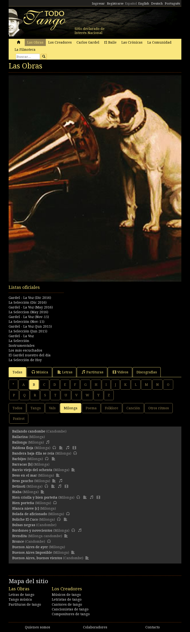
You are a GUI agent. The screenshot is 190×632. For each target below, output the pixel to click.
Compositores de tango (71, 614)
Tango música (20, 599)
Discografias (147, 372)
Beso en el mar (24, 475)
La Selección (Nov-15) (26, 322)
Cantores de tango (67, 604)
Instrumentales (22, 345)
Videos (120, 372)
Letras (65, 372)
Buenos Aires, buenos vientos (37, 558)
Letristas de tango (67, 599)
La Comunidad (159, 42)
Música (40, 372)
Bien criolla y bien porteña (34, 497)
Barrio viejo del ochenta (32, 470)
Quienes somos (37, 627)
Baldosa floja (22, 448)
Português (172, 3)
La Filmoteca (25, 49)
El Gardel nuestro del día (30, 355)
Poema (91, 408)
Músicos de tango (66, 595)
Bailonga (19, 442)
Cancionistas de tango (70, 609)
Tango (35, 408)
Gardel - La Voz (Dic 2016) (30, 298)
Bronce (18, 541)
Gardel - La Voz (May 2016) (31, 307)
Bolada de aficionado (29, 514)
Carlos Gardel (88, 42)
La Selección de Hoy (25, 360)
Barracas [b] (22, 464)
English (143, 3)
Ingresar (98, 3)
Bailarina (20, 437)
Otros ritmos (158, 408)
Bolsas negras (23, 525)
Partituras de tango (25, 604)
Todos (17, 408)
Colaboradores (95, 627)
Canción (133, 408)
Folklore (111, 408)
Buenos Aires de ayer (30, 547)
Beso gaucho (22, 481)
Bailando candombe (28, 431)
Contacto (152, 627)
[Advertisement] (95, 308)
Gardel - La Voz (21, 336)
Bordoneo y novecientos (32, 530)
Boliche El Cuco (25, 519)
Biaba (17, 492)
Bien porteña (23, 503)
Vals (52, 408)
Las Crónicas (131, 42)
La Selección (19, 341)
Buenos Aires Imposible (32, 552)
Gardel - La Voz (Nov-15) (29, 317)
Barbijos (19, 459)
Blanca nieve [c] (25, 508)
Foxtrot (18, 419)
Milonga (70, 408)
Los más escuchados (25, 350)
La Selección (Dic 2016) (28, 302)
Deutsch (157, 3)
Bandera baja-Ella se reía (33, 453)
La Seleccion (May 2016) (28, 312)
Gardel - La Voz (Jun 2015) (30, 326)
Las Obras (35, 42)
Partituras (92, 372)
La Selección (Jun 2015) (28, 331)
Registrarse (115, 3)
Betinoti (18, 486)
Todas (17, 372)
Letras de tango (21, 595)
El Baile (110, 42)
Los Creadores (60, 42)
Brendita (19, 536)
